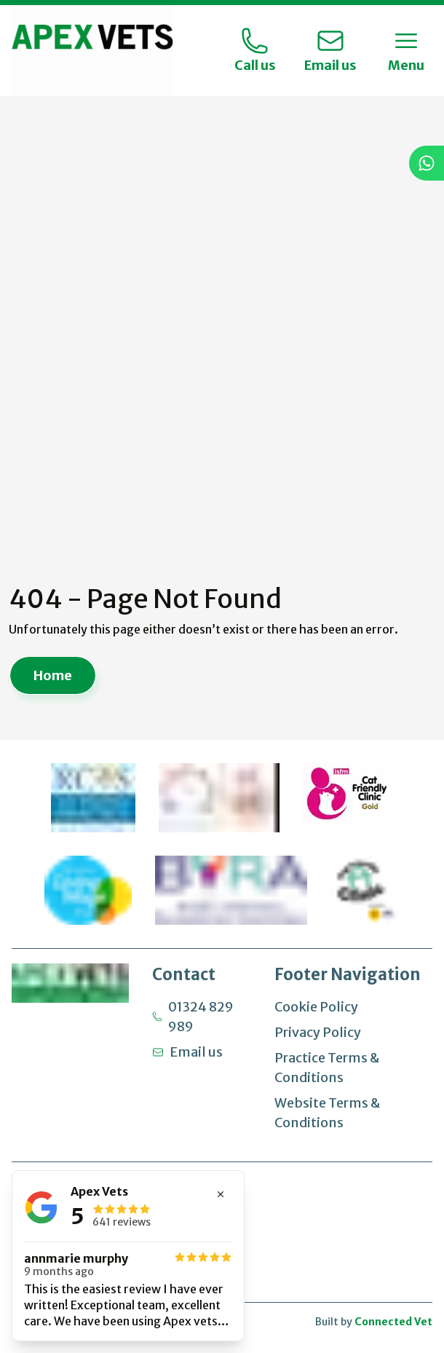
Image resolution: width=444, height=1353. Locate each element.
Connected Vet (393, 1321)
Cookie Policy (316, 1006)
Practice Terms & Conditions (326, 1067)
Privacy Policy (317, 1032)
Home (52, 676)
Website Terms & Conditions (327, 1112)
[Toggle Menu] (406, 51)
